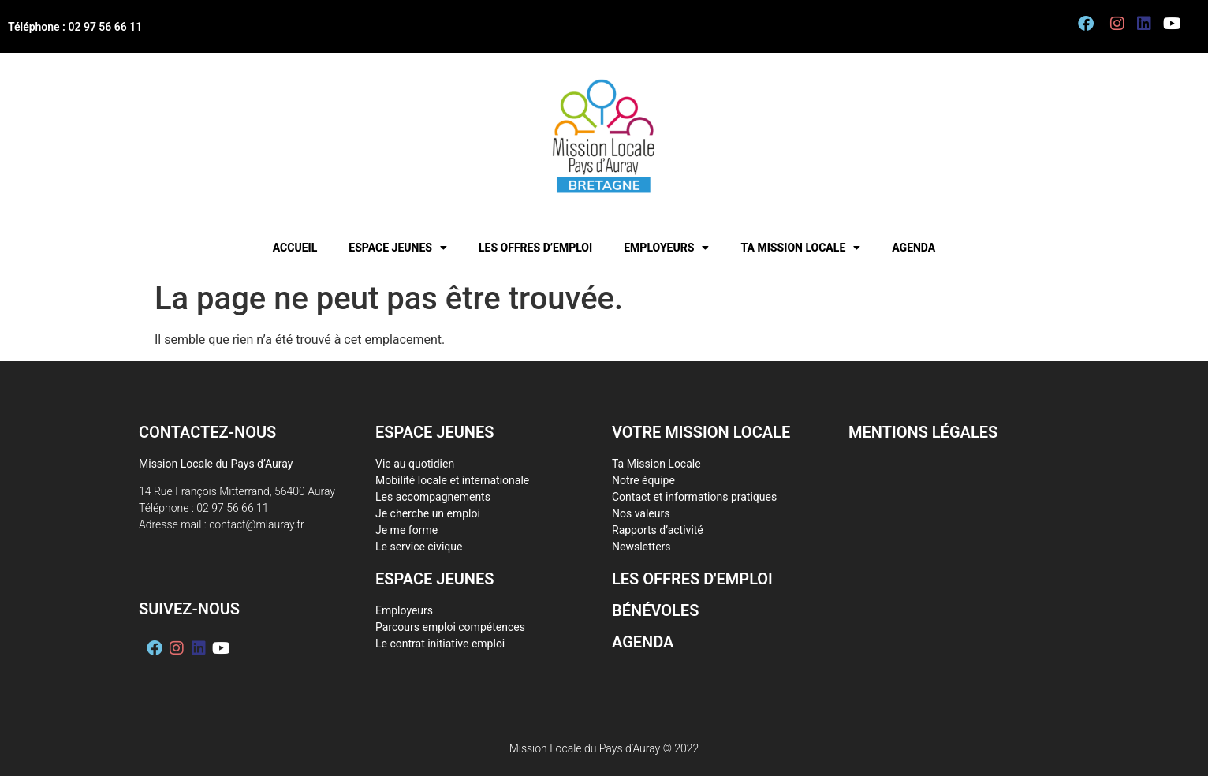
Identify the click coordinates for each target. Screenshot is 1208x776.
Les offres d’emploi (535, 247)
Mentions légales (922, 432)
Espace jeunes (398, 247)
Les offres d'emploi (692, 578)
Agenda (913, 247)
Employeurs (666, 247)
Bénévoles (655, 610)
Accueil (295, 247)
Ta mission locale (800, 247)
